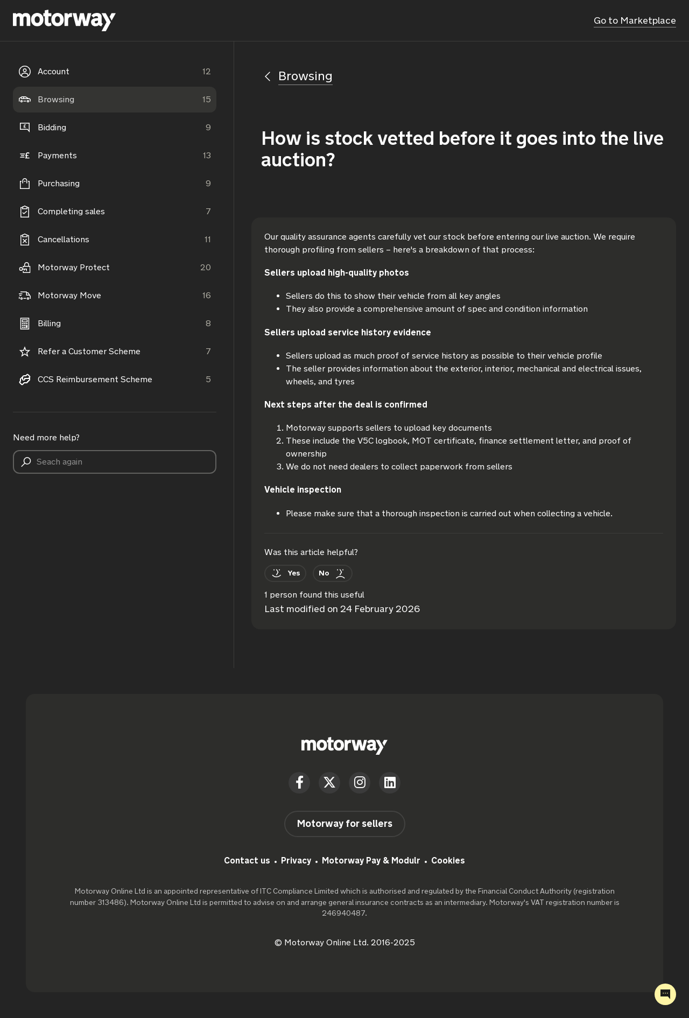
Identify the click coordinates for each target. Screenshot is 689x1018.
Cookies (448, 860)
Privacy (296, 860)
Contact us (247, 860)
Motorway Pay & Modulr (371, 860)
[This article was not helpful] (333, 573)
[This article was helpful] (285, 573)
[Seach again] (114, 462)
